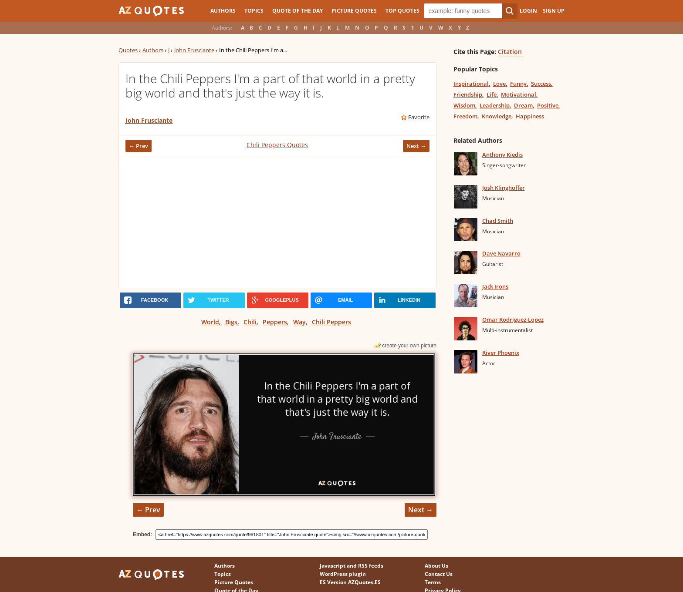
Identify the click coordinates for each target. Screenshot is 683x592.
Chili (250, 322)
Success (541, 83)
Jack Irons (495, 286)
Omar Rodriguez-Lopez (513, 319)
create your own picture (409, 346)
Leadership (495, 105)
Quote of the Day (297, 10)
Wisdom (464, 105)
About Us (436, 565)
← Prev (138, 146)
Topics (254, 10)
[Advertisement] (277, 222)
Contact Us (439, 574)
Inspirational (471, 83)
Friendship (467, 94)
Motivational (518, 94)
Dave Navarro (501, 253)
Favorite (418, 117)
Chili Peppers (331, 322)
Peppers (275, 322)
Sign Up (554, 10)
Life (492, 94)
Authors (223, 10)
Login (528, 10)
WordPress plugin (343, 574)
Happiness (530, 116)
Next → (416, 146)
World (210, 322)
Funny (518, 83)
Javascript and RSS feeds (351, 565)
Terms (433, 582)
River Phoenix (500, 353)
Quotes (128, 50)
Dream (523, 105)
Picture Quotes (354, 10)
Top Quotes (402, 10)
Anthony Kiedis (502, 154)
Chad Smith (497, 221)
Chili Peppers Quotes (277, 145)
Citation (510, 51)
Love (499, 83)
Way (299, 322)
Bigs (231, 322)
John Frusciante (194, 50)
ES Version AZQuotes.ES (350, 582)
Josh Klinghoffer (503, 188)
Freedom (465, 116)
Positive (547, 105)
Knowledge (496, 116)
